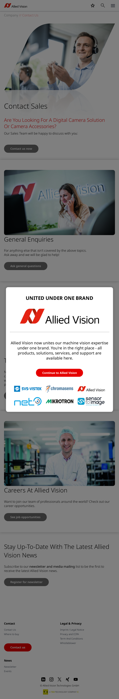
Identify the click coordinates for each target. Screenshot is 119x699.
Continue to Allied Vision (59, 372)
